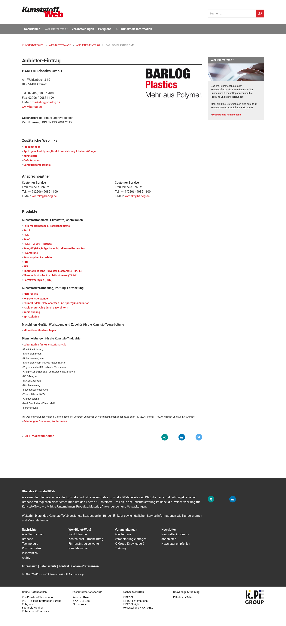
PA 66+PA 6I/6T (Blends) (38, 244)
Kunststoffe (30, 156)
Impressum (29, 566)
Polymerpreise (31, 548)
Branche (27, 539)
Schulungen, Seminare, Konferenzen (45, 421)
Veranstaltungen (83, 29)
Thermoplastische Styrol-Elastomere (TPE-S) (50, 275)
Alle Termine (123, 534)
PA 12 (26, 230)
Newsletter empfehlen (175, 543)
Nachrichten (32, 29)
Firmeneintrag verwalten (84, 543)
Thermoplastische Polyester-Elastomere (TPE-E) (52, 271)
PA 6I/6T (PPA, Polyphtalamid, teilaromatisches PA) (54, 248)
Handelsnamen (78, 548)
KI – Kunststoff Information (38, 597)
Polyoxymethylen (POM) (37, 280)
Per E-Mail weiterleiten (38, 436)
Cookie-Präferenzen (85, 566)
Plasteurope (79, 604)
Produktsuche (77, 534)
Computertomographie (37, 165)
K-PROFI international (135, 601)
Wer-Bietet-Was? (56, 29)
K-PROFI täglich (132, 604)
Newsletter (168, 529)
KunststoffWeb (81, 597)
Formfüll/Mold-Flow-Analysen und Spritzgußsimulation (56, 303)
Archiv (26, 558)
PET (25, 266)
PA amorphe (30, 253)
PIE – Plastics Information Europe (41, 601)
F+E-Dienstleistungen (36, 298)
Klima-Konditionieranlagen (39, 330)
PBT (26, 262)
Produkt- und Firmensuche (226, 114)
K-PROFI (128, 597)
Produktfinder (31, 147)
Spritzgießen (31, 316)
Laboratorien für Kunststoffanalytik (44, 344)
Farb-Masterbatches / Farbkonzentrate (46, 226)
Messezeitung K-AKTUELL (138, 607)
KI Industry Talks (183, 597)
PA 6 (26, 235)
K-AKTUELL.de (81, 601)
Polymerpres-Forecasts (35, 611)
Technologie (30, 543)
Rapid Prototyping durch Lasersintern (45, 307)
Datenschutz (48, 566)
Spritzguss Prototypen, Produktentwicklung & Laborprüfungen (60, 151)
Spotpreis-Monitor (32, 607)
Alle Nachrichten (33, 534)
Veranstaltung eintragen (131, 539)
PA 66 (26, 239)
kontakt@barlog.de (44, 196)
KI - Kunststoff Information (134, 29)
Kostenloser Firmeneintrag (85, 539)
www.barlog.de (32, 107)
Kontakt (64, 566)
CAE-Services (31, 160)
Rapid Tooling (31, 312)
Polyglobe (104, 29)
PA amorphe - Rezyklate (37, 257)
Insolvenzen (30, 553)
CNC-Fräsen (30, 294)
